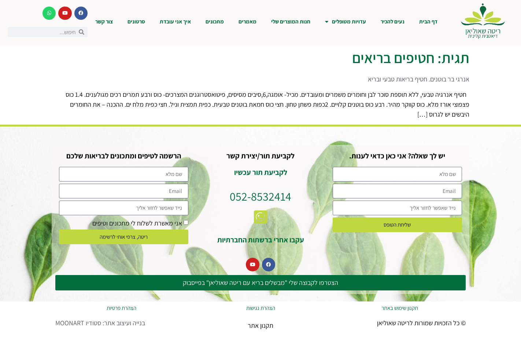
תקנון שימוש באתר (399, 307)
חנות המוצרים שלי (290, 21)
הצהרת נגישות (260, 307)
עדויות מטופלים (345, 21)
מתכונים (215, 21)
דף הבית (428, 21)
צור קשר (104, 21)
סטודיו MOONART (78, 323)
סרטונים (136, 21)
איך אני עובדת (175, 21)
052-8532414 (260, 196)
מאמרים (247, 21)
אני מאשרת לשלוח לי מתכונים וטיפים (137, 223)
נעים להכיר (392, 21)
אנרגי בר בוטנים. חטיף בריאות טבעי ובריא (418, 79)
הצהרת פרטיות (121, 307)
